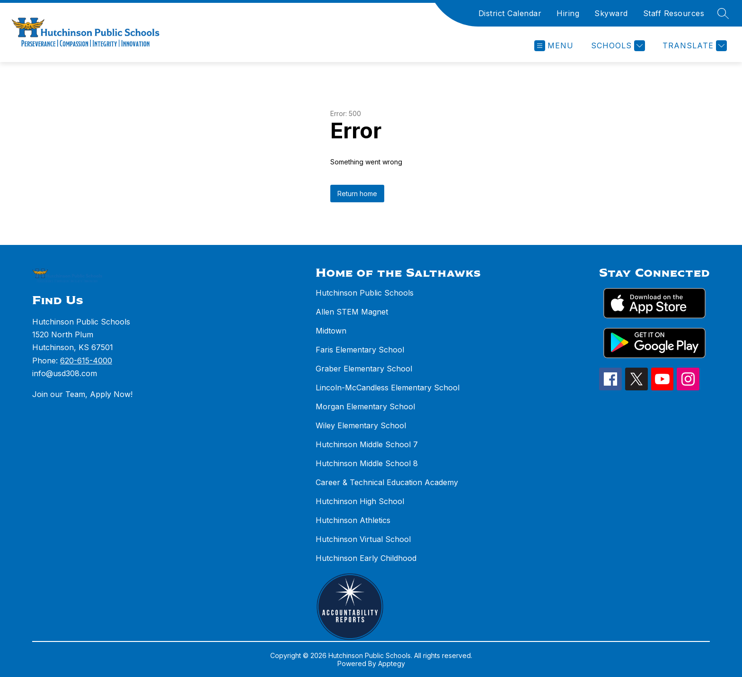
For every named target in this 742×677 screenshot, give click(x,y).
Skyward (611, 13)
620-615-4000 (86, 360)
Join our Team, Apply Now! (82, 394)
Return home (357, 194)
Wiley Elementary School (361, 425)
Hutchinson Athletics (353, 520)
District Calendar (510, 13)
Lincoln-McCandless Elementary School (387, 387)
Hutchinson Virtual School (363, 539)
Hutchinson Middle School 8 (367, 463)
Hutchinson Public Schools (365, 293)
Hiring (567, 13)
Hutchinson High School (360, 501)
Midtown (331, 330)
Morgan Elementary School (365, 406)
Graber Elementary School (364, 368)
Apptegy (391, 663)
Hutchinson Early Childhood (366, 558)
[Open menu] (554, 46)
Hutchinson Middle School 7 (367, 444)
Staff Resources (674, 13)
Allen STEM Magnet (352, 311)
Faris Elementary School (360, 349)
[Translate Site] (693, 46)
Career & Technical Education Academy (387, 482)
